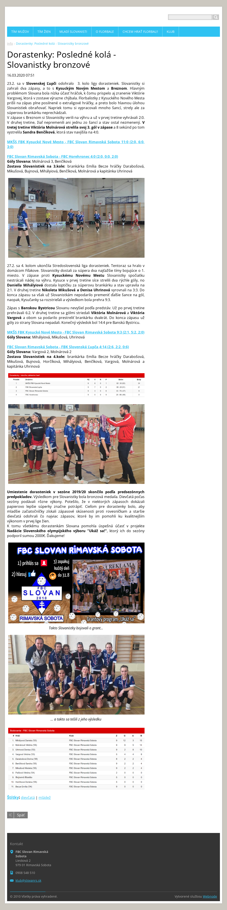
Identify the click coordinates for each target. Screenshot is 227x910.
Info (10, 43)
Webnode (210, 896)
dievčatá (28, 797)
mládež (45, 797)
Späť (21, 815)
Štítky (13, 797)
